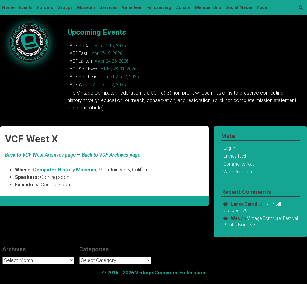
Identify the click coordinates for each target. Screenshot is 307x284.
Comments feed (239, 164)
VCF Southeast (84, 76)
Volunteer (132, 7)
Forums (45, 7)
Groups (65, 7)
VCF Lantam (82, 61)
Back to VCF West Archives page (40, 155)
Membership (208, 7)
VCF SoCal (80, 45)
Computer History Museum (64, 170)
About (263, 7)
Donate (183, 7)
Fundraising (158, 7)
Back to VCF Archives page (111, 155)
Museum (86, 7)
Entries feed (234, 155)
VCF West (79, 84)
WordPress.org (238, 171)
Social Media (238, 7)
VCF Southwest (85, 68)
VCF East (78, 53)
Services (108, 7)
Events (26, 7)
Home (8, 7)
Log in (229, 148)
